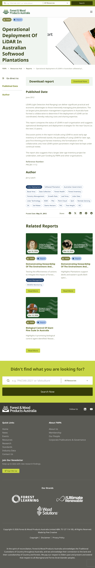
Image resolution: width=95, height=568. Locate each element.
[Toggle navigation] (90, 11)
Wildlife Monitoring (34, 285)
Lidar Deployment (34, 187)
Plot (52, 201)
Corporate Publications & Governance (67, 439)
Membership (55, 432)
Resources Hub (16, 68)
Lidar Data (76, 196)
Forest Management (35, 280)
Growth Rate (53, 196)
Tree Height (70, 205)
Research (6, 443)
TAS (60, 205)
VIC (79, 205)
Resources (7, 439)
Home (5, 429)
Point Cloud (62, 201)
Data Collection (45, 191)
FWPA (4, 68)
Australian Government (73, 187)
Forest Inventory (74, 191)
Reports (29, 68)
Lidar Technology (33, 201)
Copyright (34, 538)
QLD (72, 201)
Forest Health (59, 191)
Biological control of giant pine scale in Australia (39, 329)
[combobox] (56, 3)
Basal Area (31, 191)
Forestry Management (35, 196)
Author (6, 94)
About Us (53, 429)
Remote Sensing (84, 201)
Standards (7, 447)
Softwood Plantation (52, 187)
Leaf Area (65, 196)
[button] (3, 78)
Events (5, 436)
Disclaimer (45, 538)
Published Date (10, 86)
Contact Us (7, 454)
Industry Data (9, 450)
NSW (46, 201)
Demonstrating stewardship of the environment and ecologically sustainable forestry (40, 267)
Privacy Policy (58, 538)
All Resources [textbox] (49, 3)
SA (28, 205)
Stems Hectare (50, 205)
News (5, 432)
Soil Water (37, 205)
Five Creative (51, 532)
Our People (54, 436)
